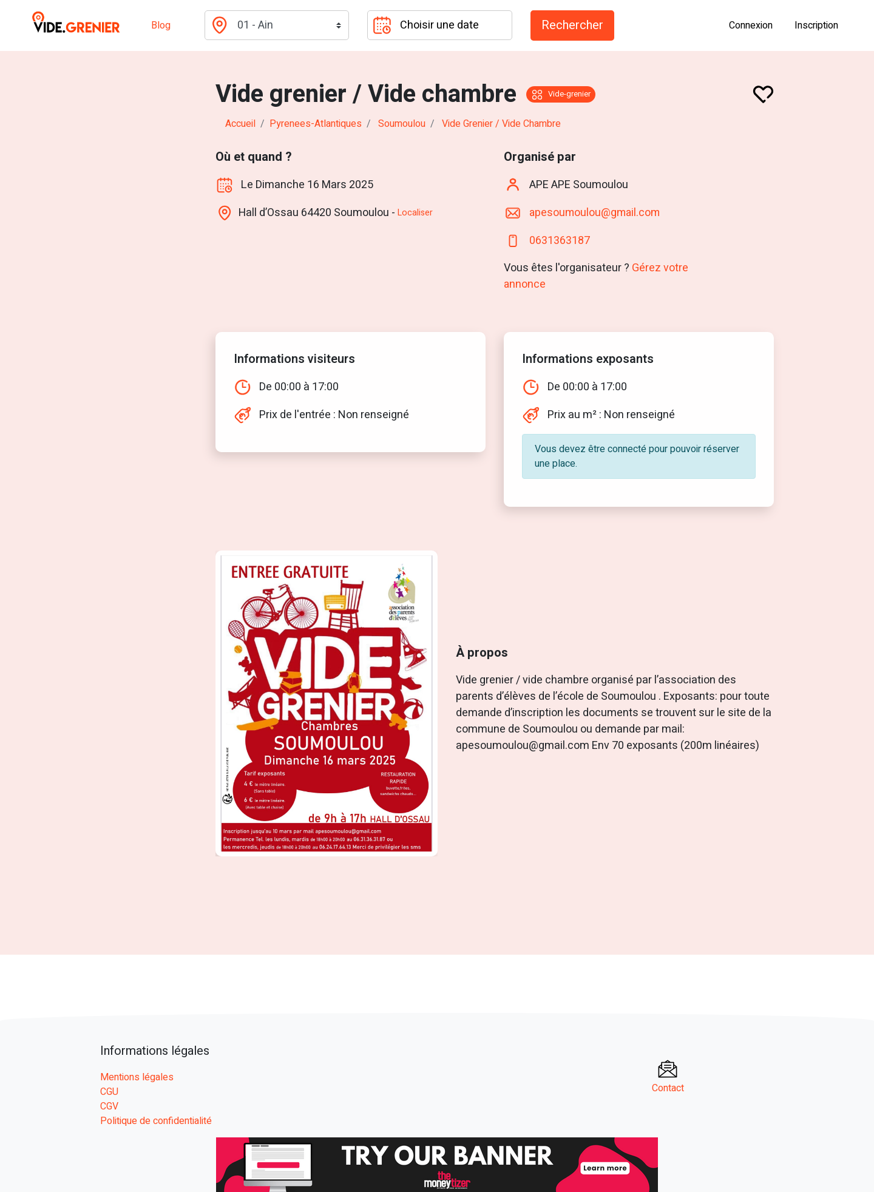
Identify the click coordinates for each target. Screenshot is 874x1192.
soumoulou (401, 124)
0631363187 (559, 240)
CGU (109, 1090)
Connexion (751, 25)
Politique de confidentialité (156, 1119)
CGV (109, 1105)
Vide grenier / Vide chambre (501, 124)
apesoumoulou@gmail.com (596, 212)
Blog (161, 25)
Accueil (240, 124)
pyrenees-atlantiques (315, 124)
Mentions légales (137, 1076)
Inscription (816, 25)
